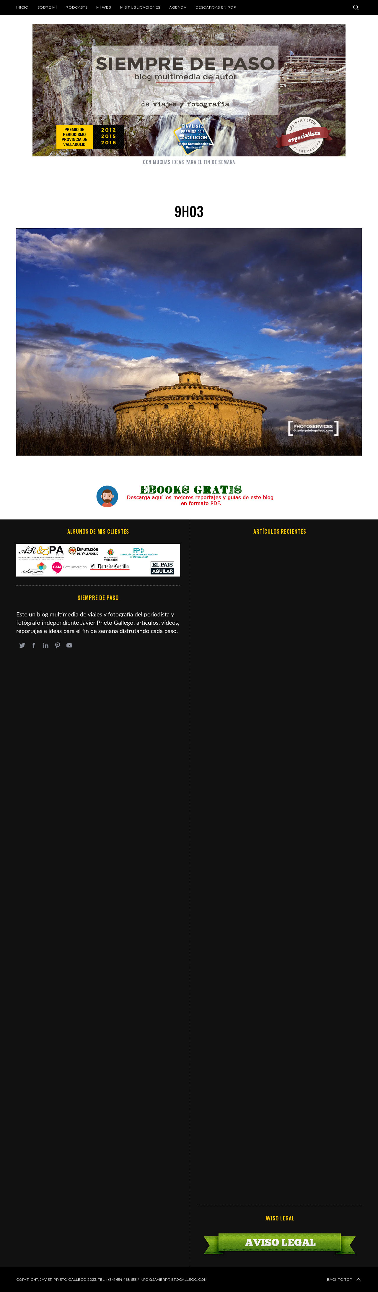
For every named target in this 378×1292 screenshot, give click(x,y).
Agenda (178, 7)
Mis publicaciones (140, 7)
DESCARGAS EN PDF (215, 7)
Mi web (103, 7)
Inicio (22, 7)
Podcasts (76, 7)
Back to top (344, 1279)
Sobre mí (47, 7)
